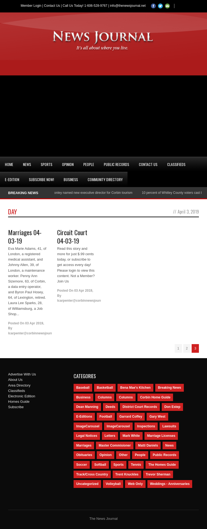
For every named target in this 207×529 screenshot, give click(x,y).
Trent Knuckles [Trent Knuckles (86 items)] (127, 474)
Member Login (31, 6)
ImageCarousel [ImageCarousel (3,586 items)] (87, 426)
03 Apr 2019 (34, 323)
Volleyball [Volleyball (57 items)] (113, 484)
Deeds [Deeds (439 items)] (110, 407)
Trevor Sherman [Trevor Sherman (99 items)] (158, 474)
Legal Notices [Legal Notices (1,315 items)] (86, 436)
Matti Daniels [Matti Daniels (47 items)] (148, 445)
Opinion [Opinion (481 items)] (105, 455)
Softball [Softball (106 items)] (100, 465)
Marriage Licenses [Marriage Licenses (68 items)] (161, 436)
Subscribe (16, 407)
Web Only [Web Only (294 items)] (135, 484)
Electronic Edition (21, 396)
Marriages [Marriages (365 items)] (84, 445)
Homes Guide (18, 402)
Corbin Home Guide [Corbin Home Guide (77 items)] (155, 397)
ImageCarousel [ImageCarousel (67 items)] (118, 426)
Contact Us (52, 6)
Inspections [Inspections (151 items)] (146, 426)
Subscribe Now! (41, 179)
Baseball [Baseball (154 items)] (82, 388)
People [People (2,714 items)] (140, 455)
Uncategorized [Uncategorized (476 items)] (87, 484)
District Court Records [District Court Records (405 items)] (140, 407)
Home (9, 164)
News (27, 164)
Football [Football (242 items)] (105, 416)
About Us (15, 380)
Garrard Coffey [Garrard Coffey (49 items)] (130, 416)
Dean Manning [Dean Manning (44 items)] (87, 407)
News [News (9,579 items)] (169, 445)
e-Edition (12, 179)
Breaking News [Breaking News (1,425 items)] (169, 388)
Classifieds (176, 164)
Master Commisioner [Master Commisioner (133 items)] (115, 445)
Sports (46, 164)
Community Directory (105, 179)
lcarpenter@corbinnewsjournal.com (35, 333)
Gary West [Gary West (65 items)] (157, 416)
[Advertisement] (103, 116)
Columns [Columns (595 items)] (105, 397)
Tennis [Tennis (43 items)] (136, 465)
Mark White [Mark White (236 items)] (131, 436)
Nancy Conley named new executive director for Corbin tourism (88, 193)
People (88, 164)
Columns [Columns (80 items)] (126, 397)
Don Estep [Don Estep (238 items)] (172, 407)
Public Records (116, 164)
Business (71, 179)
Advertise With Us (22, 374)
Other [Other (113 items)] (123, 455)
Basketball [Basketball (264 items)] (105, 388)
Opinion (68, 164)
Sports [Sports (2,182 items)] (118, 465)
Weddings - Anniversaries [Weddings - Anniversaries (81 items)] (170, 484)
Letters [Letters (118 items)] (110, 436)
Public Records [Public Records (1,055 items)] (164, 455)
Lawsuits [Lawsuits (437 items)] (169, 426)
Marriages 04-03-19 (25, 236)
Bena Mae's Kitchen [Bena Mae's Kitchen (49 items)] (135, 388)
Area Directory (19, 385)
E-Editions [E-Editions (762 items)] (84, 416)
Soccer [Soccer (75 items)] (81, 465)
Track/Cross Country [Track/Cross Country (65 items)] (92, 474)
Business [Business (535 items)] (83, 397)
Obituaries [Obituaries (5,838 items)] (84, 455)
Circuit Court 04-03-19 (72, 236)
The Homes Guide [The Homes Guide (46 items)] (162, 465)
